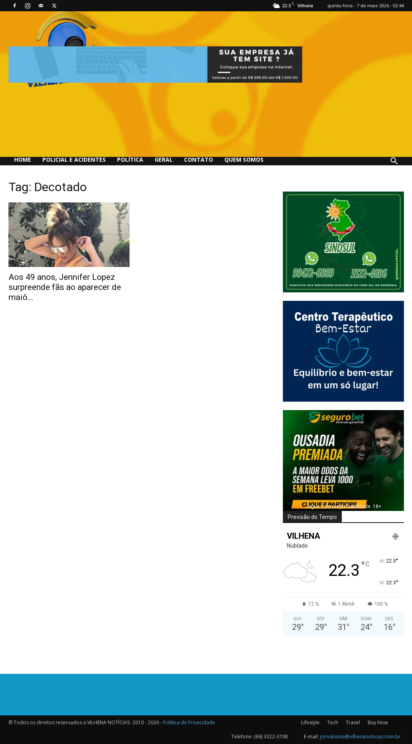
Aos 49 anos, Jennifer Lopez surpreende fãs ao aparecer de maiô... (64, 287)
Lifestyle (310, 722)
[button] (394, 162)
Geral (164, 159)
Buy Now (378, 722)
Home (22, 159)
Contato (198, 159)
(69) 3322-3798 (271, 736)
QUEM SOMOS (244, 159)
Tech (332, 722)
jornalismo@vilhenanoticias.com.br (360, 736)
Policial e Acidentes (74, 159)
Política (130, 159)
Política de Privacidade (189, 722)
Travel (353, 722)
